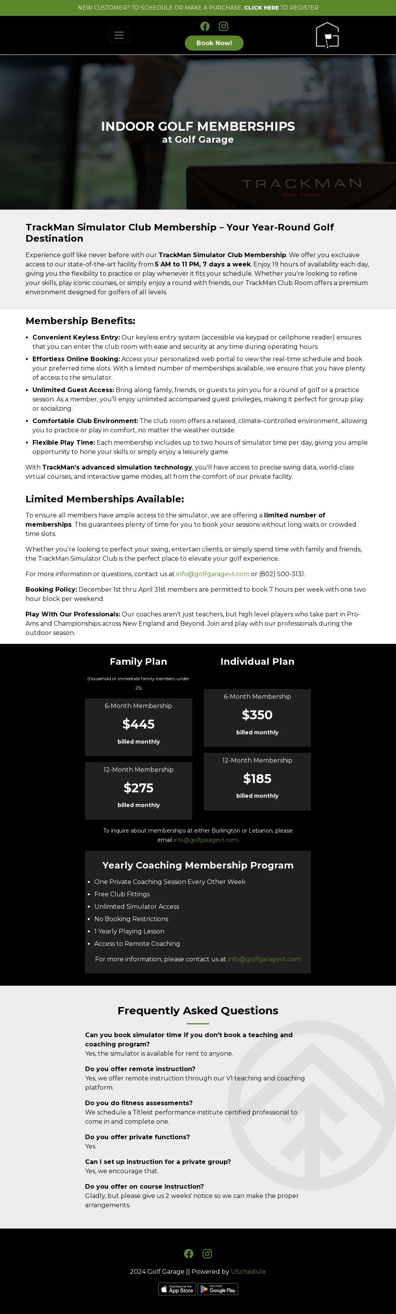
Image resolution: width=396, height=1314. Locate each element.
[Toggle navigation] (119, 35)
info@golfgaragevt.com (212, 574)
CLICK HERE (261, 7)
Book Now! (214, 43)
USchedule (248, 1271)
